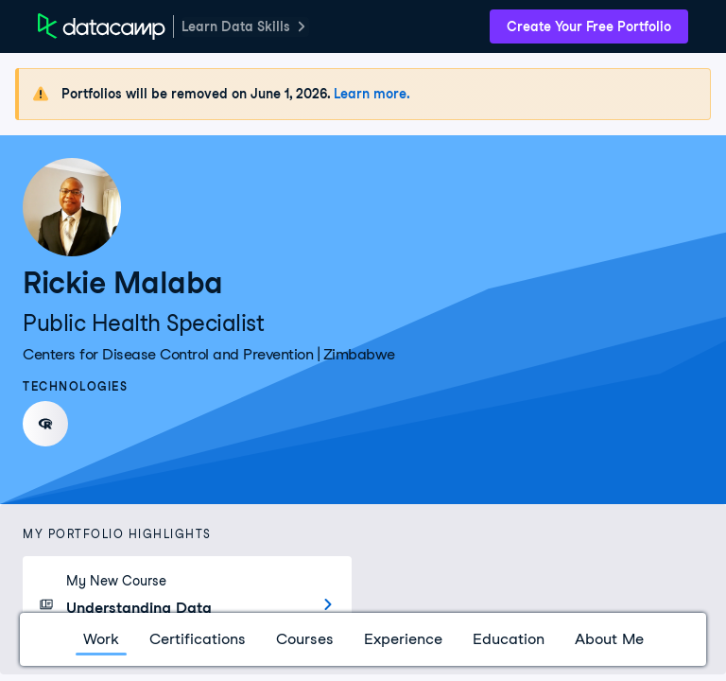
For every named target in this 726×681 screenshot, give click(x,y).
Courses (305, 639)
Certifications (197, 639)
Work (101, 639)
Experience (403, 639)
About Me (609, 639)
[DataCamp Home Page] (101, 26)
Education (508, 639)
